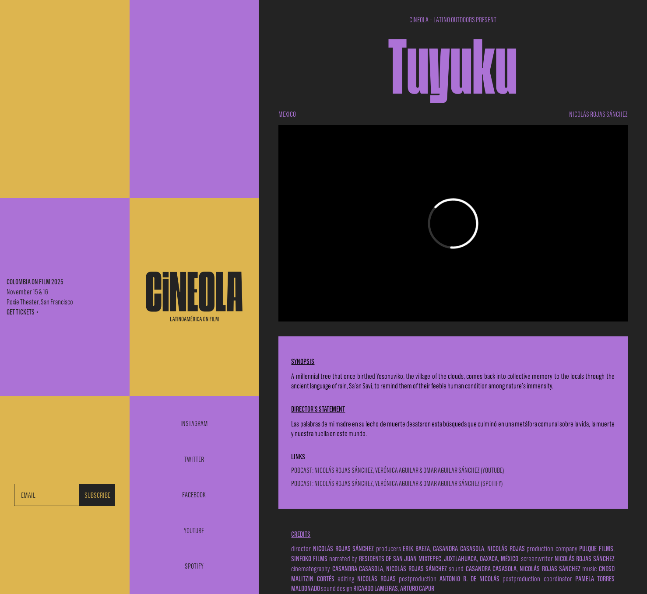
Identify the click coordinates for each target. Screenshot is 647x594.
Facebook (194, 495)
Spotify (194, 566)
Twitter (194, 459)
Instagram (194, 423)
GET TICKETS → (23, 311)
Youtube (194, 531)
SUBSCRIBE (97, 495)
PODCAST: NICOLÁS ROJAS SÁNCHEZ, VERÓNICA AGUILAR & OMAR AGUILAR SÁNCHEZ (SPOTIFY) (397, 483)
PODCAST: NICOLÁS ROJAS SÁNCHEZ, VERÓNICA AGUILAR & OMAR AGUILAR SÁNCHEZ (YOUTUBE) (397, 470)
